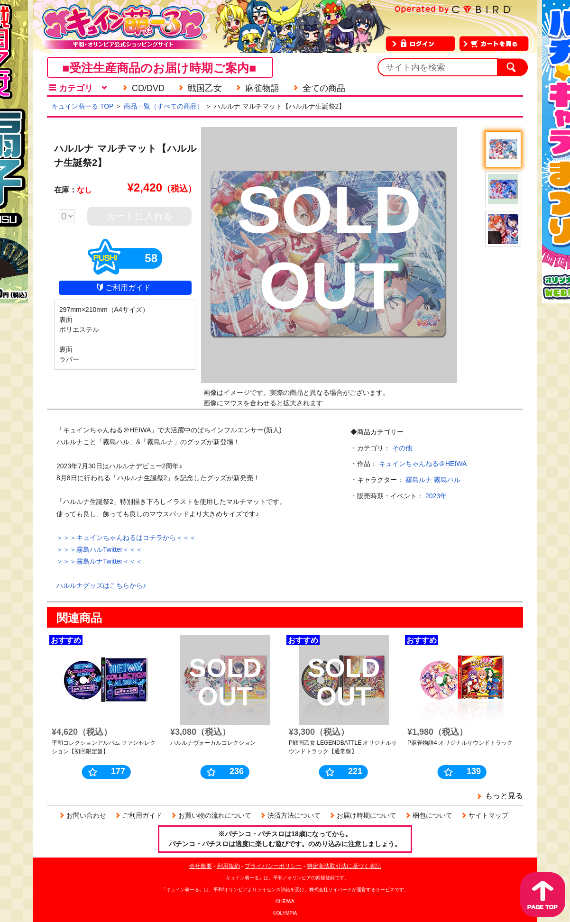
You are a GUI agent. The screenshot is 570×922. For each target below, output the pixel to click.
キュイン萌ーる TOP (82, 106)
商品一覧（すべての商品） (163, 106)
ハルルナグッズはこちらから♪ (101, 585)
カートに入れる (139, 216)
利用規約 (228, 866)
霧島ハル (447, 480)
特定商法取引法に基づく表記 (344, 866)
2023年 (436, 496)
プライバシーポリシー (273, 866)
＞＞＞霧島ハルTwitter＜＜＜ (99, 549)
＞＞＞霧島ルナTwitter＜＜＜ (99, 561)
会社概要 (200, 866)
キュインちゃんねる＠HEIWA (423, 463)
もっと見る (504, 796)
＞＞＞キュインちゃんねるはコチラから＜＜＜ (126, 537)
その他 (402, 448)
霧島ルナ (418, 480)
